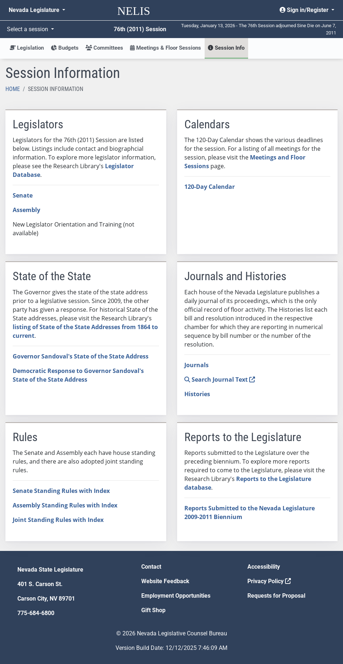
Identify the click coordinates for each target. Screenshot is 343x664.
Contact (151, 566)
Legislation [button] (26, 48)
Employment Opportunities (175, 595)
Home (12, 89)
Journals (196, 365)
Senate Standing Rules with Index (61, 491)
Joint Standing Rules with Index (58, 520)
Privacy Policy (269, 581)
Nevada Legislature (35, 10)
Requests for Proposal (276, 595)
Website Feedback (165, 581)
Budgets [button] (65, 48)
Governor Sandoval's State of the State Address (81, 356)
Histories (197, 394)
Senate (23, 195)
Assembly (26, 210)
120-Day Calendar (209, 187)
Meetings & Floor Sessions (165, 48)
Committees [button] (104, 48)
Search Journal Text (219, 379)
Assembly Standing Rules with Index (65, 505)
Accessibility (263, 566)
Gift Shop (153, 610)
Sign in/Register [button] (305, 10)
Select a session (28, 29)
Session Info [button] (226, 48)
